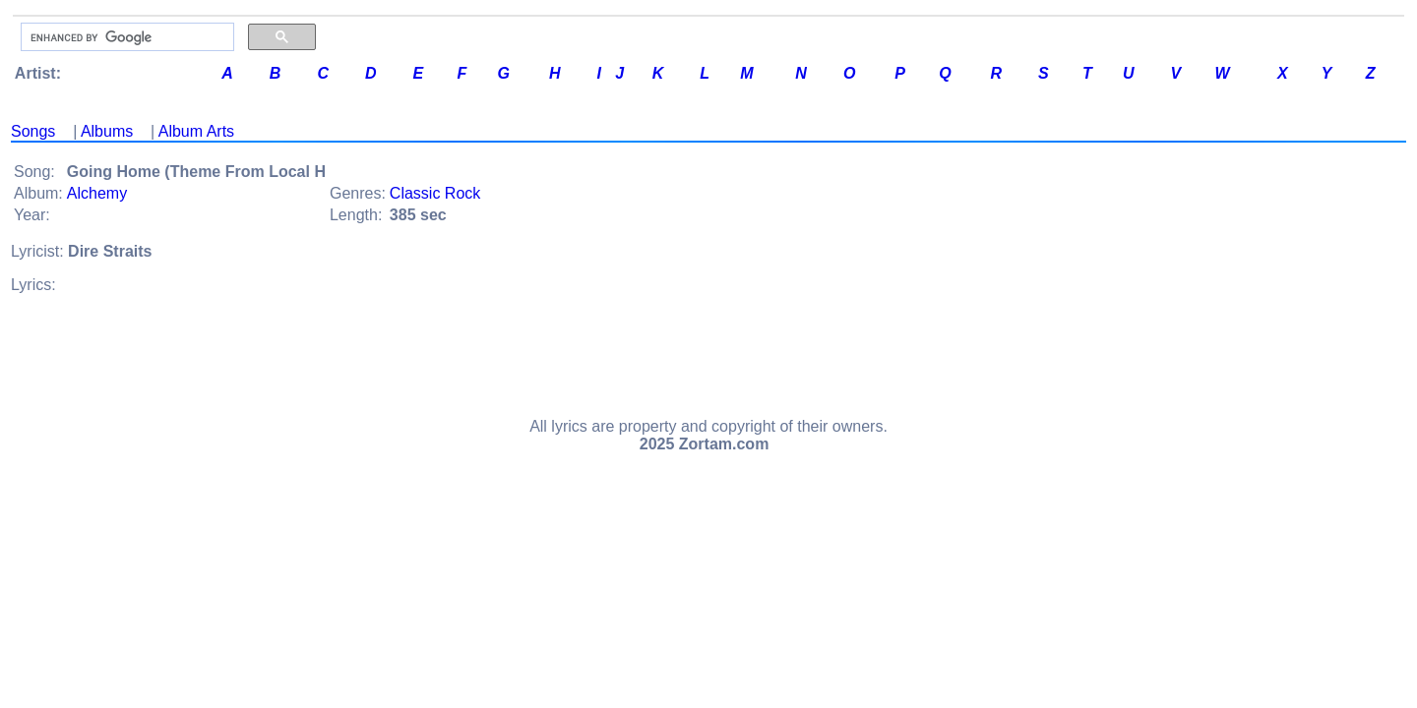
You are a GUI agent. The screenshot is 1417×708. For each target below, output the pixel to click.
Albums (107, 131)
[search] (125, 37)
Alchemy (97, 193)
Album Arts (196, 131)
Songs (33, 131)
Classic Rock (435, 193)
